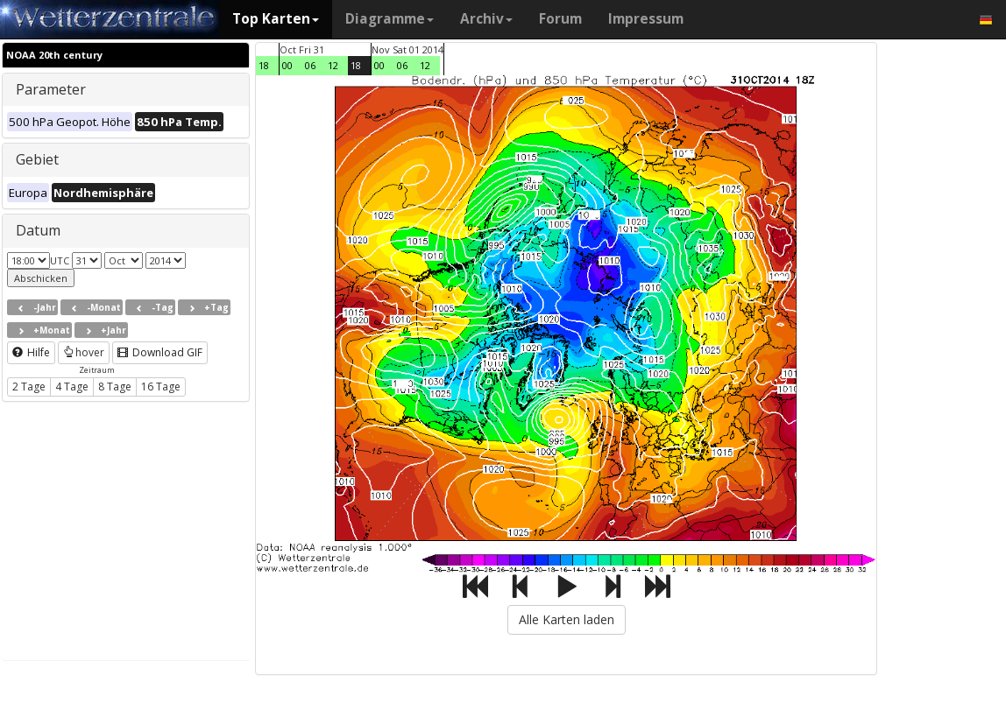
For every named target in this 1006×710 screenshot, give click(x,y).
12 (333, 65)
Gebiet (37, 159)
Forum (560, 19)
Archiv (486, 19)
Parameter (51, 89)
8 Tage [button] (114, 386)
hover (83, 352)
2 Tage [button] (29, 386)
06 (310, 65)
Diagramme (389, 19)
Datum (38, 230)
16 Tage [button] (161, 386)
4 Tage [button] (72, 386)
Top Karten (275, 19)
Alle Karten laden (566, 619)
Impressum (646, 19)
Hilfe (31, 352)
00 (287, 65)
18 (264, 65)
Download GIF (159, 352)
